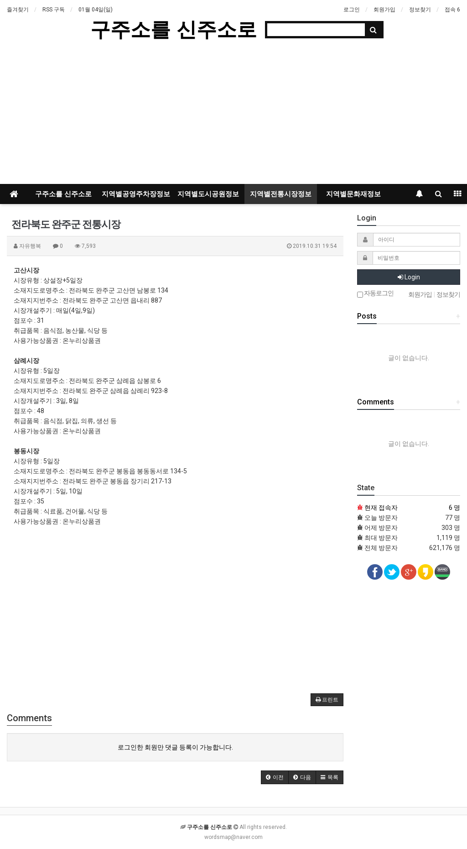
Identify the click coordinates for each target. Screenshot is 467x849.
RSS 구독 (53, 9)
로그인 (351, 9)
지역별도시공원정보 (208, 194)
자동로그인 (375, 294)
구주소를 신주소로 (173, 29)
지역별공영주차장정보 (136, 194)
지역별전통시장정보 (280, 194)
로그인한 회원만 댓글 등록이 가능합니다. (175, 747)
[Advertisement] (233, 115)
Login (409, 277)
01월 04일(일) (95, 9)
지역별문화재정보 (353, 194)
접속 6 (452, 9)
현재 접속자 (381, 507)
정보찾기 (420, 9)
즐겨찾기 (18, 9)
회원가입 (384, 9)
